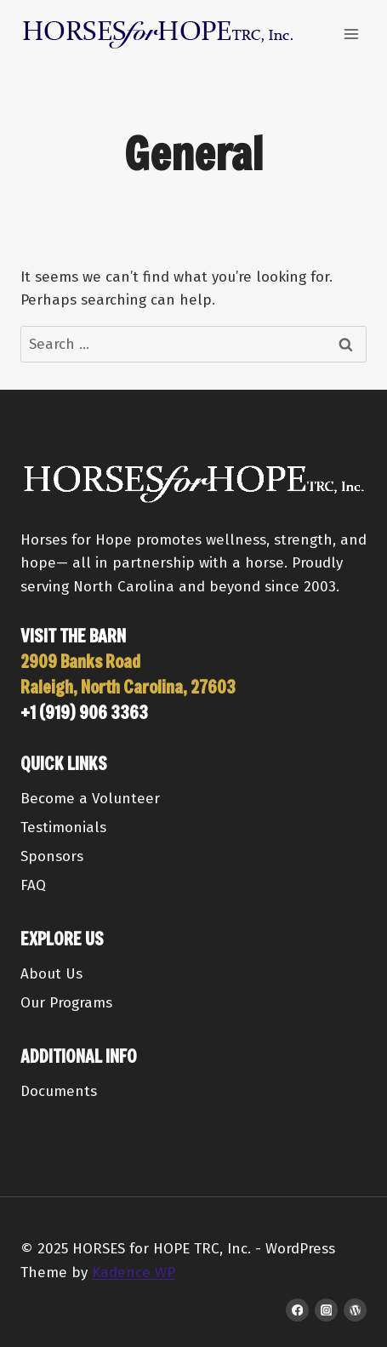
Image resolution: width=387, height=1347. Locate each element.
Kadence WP (133, 1272)
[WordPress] (355, 1309)
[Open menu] (351, 33)
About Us (51, 974)
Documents (58, 1091)
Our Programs (66, 1003)
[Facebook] (297, 1309)
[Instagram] (326, 1309)
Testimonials (63, 827)
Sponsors (51, 856)
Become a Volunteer (90, 799)
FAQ (33, 885)
